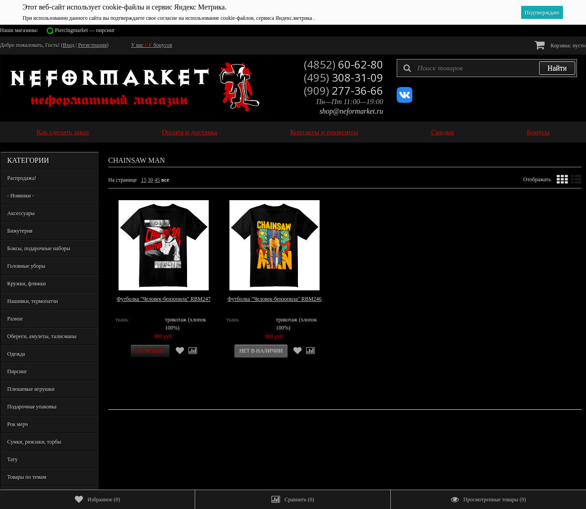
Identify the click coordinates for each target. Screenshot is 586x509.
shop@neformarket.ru (351, 111)
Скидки (442, 132)
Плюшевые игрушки (31, 389)
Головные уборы (26, 266)
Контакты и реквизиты (324, 132)
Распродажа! (21, 178)
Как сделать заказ (63, 132)
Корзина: (560, 44)
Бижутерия (19, 231)
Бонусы (538, 132)
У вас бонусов (151, 45)
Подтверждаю (542, 12)
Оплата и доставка (189, 132)
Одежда (16, 354)
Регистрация (92, 45)
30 (150, 180)
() (97, 499)
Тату (12, 459)
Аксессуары (21, 213)
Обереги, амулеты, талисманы (42, 336)
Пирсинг (17, 371)
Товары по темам (26, 477)
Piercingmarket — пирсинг (85, 30)
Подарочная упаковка (31, 407)
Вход (68, 45)
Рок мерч (17, 424)
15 (143, 180)
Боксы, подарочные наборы (38, 248)
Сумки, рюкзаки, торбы (34, 442)
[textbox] (487, 68)
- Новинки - (20, 196)
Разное (15, 319)
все (165, 180)
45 (157, 180)
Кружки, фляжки (26, 283)
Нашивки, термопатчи (32, 301)
